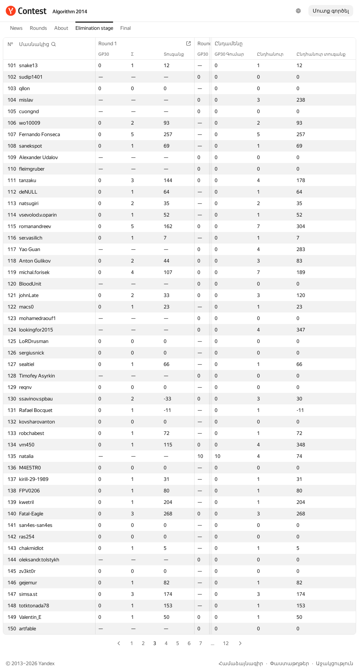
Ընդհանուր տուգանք (325, 54)
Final (125, 28)
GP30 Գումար (233, 54)
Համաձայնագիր (241, 663)
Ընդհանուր (274, 54)
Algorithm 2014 (69, 11)
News (16, 28)
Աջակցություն (334, 663)
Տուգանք (177, 54)
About (61, 28)
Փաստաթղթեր (289, 663)
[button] (37, 44)
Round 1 (111, 43)
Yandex (46, 663)
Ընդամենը (232, 43)
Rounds (38, 28)
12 (226, 643)
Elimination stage (94, 28)
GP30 (107, 54)
